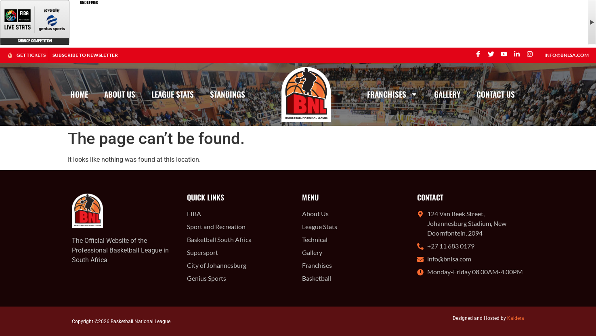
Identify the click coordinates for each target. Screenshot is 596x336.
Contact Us (495, 94)
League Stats (172, 94)
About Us (119, 94)
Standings (227, 94)
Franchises (392, 94)
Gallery (447, 94)
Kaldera (515, 318)
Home (79, 94)
